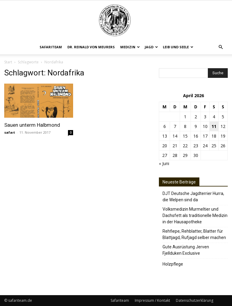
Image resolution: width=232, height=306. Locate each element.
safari (9, 132)
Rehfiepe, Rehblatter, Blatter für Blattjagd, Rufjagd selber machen (194, 234)
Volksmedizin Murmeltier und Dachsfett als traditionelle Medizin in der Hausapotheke (195, 215)
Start (8, 62)
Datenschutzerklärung (194, 300)
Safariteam (51, 47)
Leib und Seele (178, 47)
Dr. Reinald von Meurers (91, 47)
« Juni (164, 163)
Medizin (130, 47)
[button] (220, 47)
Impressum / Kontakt (152, 300)
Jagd (151, 47)
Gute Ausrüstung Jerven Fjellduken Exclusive (186, 250)
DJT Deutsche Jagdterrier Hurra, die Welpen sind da (193, 196)
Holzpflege (173, 264)
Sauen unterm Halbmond (32, 125)
